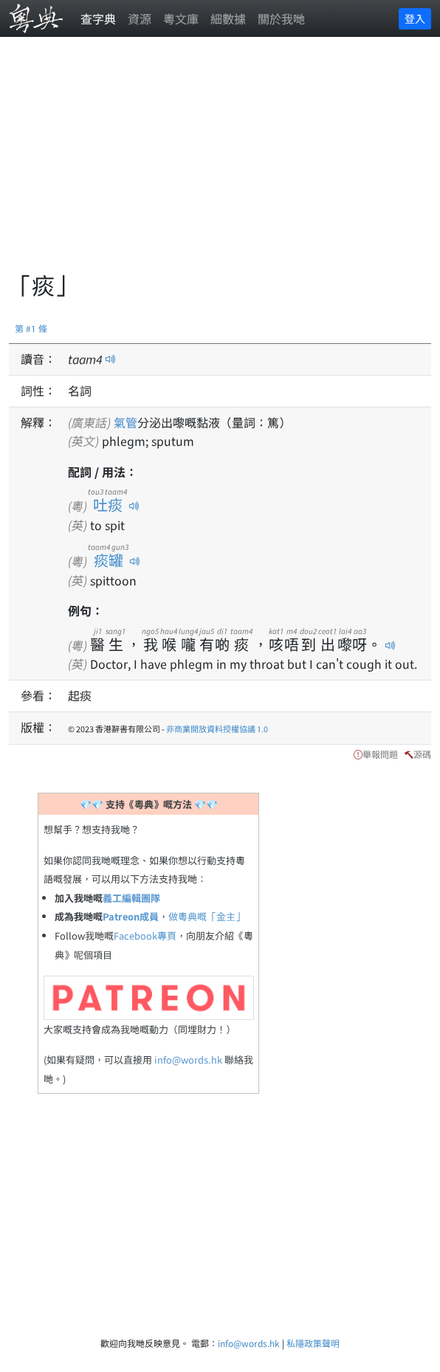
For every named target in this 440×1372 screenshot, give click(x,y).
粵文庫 (181, 18)
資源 (139, 18)
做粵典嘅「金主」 (206, 916)
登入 (415, 18)
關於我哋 (281, 18)
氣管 (125, 422)
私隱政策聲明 (313, 1343)
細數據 (228, 18)
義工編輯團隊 (131, 898)
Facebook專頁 (145, 935)
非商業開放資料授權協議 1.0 (217, 728)
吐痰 (107, 504)
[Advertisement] (224, 162)
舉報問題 (380, 754)
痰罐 (108, 559)
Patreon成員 (131, 916)
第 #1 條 (31, 328)
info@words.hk (188, 1059)
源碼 (422, 754)
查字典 (98, 18)
